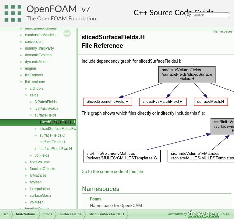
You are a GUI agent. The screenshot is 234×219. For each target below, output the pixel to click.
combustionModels (40, 35)
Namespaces (223, 31)
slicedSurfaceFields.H (57, 122)
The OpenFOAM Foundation (61, 18)
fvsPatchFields (46, 108)
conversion (34, 42)
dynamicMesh (36, 62)
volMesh (37, 202)
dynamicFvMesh (38, 55)
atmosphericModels (41, 28)
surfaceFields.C (52, 135)
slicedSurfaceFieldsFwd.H (61, 129)
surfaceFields (45, 115)
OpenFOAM (52, 8)
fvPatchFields (46, 102)
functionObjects (42, 169)
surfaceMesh (40, 195)
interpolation (40, 189)
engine (30, 68)
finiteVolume (35, 82)
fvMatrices (38, 175)
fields (34, 95)
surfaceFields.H (52, 142)
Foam (95, 198)
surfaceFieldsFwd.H (56, 149)
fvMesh (36, 182)
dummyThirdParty (39, 48)
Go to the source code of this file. (113, 171)
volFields (42, 155)
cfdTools (36, 88)
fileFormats (34, 75)
